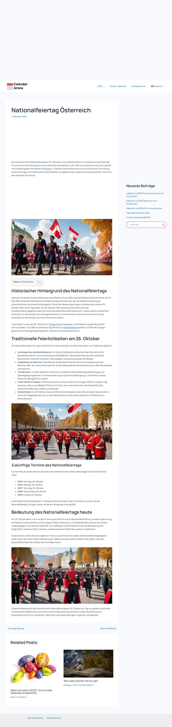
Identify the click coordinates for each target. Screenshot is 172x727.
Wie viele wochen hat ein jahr (82, 681)
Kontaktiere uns (140, 86)
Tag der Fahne (55, 324)
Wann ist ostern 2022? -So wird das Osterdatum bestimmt (32, 691)
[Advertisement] (80, 40)
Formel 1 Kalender (120, 86)
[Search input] (145, 225)
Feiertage (17, 116)
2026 (104, 86)
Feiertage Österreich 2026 (138, 212)
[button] (107, 86)
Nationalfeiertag (71, 327)
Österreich (48, 168)
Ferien (25, 116)
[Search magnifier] (163, 225)
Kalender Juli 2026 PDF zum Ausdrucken (145, 208)
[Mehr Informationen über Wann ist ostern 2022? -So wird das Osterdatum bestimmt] (35, 668)
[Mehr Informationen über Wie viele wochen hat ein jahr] (88, 663)
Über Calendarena (35, 717)
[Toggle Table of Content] (38, 282)
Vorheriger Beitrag (15, 628)
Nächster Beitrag (109, 628)
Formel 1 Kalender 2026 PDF (139, 217)
